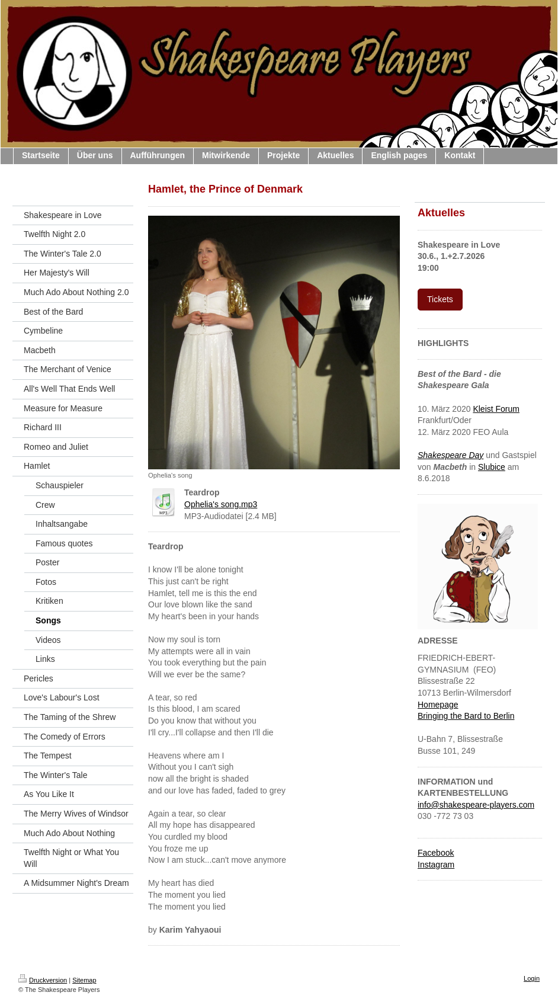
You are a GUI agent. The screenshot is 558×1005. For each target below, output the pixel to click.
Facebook (436, 852)
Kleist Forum (496, 409)
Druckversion (42, 980)
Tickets (440, 299)
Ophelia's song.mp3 (220, 504)
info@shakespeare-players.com (476, 804)
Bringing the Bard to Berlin (466, 716)
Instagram (436, 864)
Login (532, 978)
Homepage (438, 704)
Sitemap (84, 980)
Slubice (491, 467)
